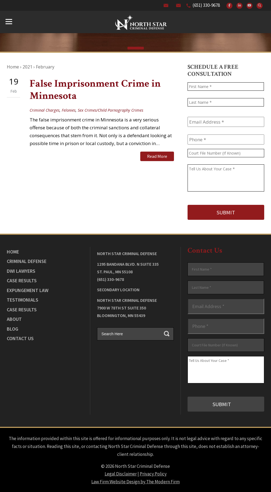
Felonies (69, 110)
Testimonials (22, 299)
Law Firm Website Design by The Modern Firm (135, 481)
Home (13, 251)
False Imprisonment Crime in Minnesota (95, 90)
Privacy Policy (153, 473)
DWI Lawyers (21, 271)
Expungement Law (27, 290)
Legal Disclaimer (121, 473)
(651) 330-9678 (206, 5)
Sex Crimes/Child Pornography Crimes (110, 110)
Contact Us (20, 338)
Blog (12, 328)
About (14, 319)
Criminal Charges (45, 110)
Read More (157, 156)
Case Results (22, 280)
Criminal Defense (26, 261)
